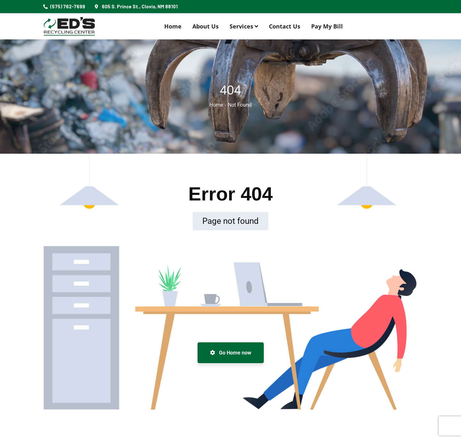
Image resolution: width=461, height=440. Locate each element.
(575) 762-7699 (64, 6)
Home (216, 105)
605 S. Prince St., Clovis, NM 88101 (136, 6)
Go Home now (230, 353)
